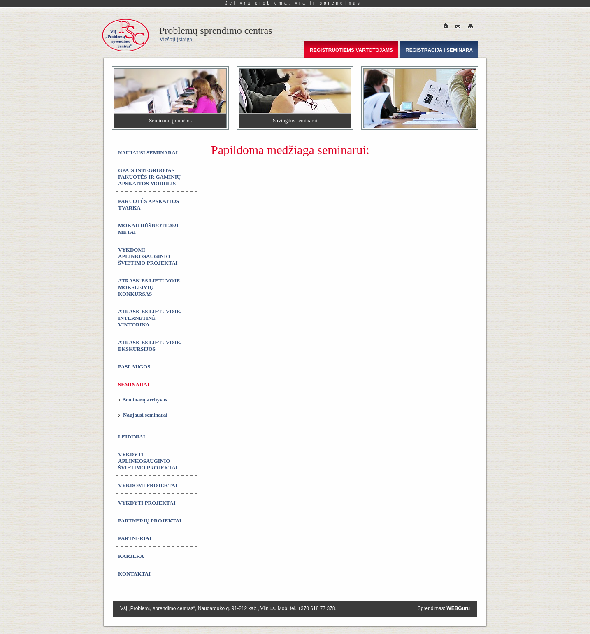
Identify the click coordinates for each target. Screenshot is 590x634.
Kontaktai (134, 574)
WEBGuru (458, 608)
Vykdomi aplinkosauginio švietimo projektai (148, 256)
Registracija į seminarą (439, 50)
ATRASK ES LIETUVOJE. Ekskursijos (149, 345)
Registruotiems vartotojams (351, 50)
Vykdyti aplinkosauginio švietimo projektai (148, 461)
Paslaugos (134, 367)
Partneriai (134, 538)
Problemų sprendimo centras (215, 33)
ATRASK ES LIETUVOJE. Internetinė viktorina (149, 318)
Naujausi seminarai (148, 152)
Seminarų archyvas (145, 399)
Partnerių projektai (149, 520)
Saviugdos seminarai (295, 120)
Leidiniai (131, 437)
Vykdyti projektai (147, 503)
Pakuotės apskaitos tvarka (148, 204)
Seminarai (133, 384)
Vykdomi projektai (147, 485)
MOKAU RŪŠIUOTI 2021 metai (148, 228)
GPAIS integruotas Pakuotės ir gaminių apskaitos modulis (149, 176)
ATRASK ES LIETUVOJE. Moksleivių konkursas (149, 287)
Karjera (131, 556)
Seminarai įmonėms (170, 120)
